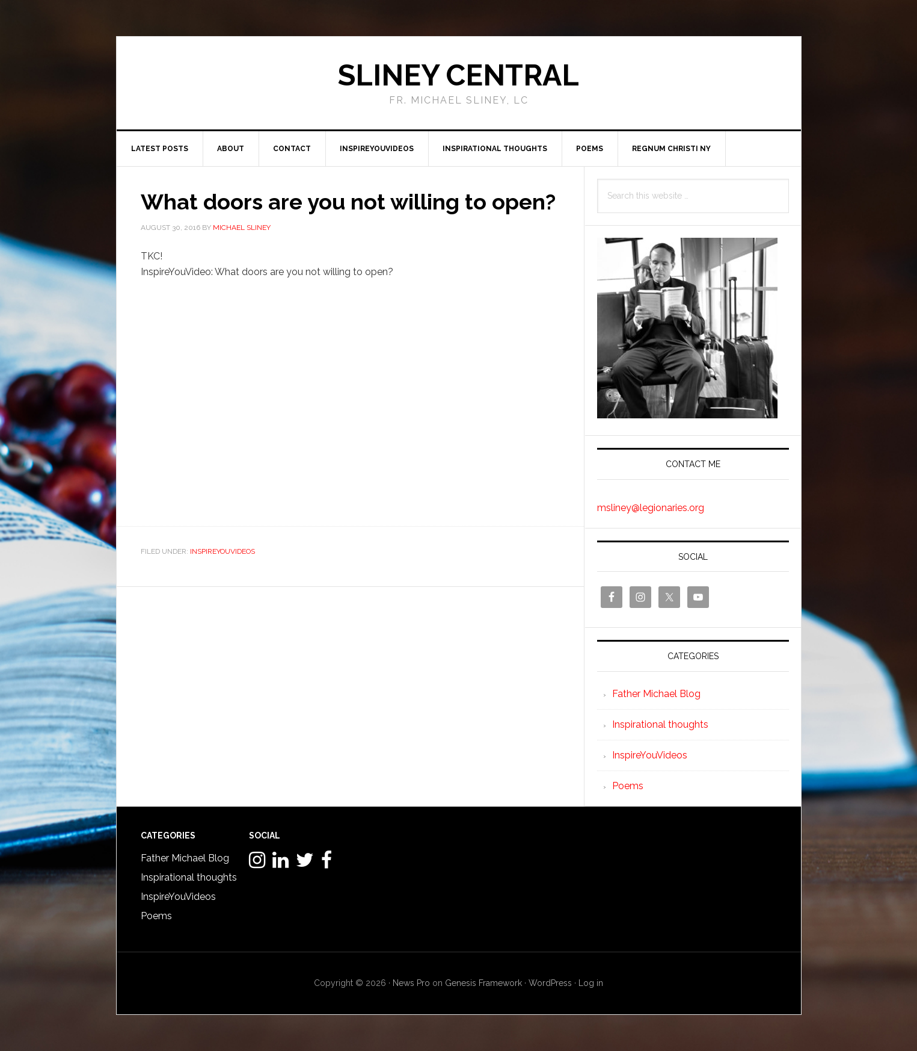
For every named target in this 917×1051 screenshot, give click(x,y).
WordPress (550, 983)
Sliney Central (458, 75)
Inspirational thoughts (660, 724)
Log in (590, 983)
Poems (627, 786)
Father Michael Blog (656, 693)
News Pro (411, 983)
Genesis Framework (483, 983)
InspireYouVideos (222, 551)
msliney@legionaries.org (650, 507)
